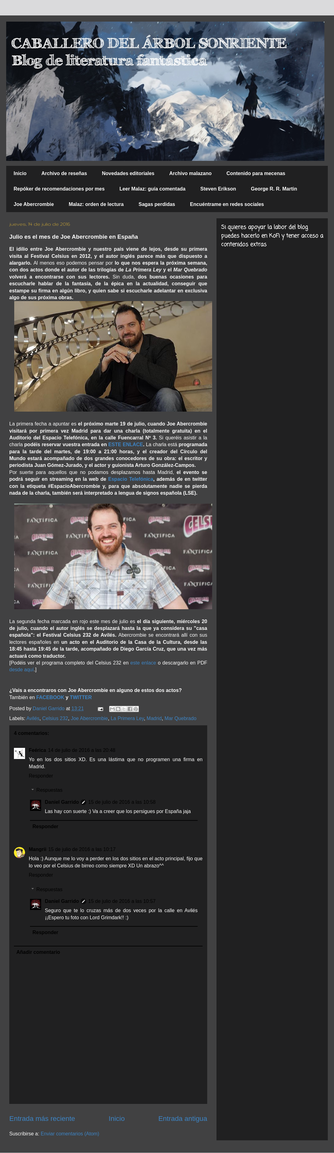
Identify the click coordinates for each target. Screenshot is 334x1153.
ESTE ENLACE (125, 444)
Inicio (20, 173)
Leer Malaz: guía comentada (152, 188)
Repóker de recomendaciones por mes (59, 188)
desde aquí (21, 669)
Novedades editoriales (128, 173)
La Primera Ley (127, 718)
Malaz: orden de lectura (96, 204)
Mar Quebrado (180, 718)
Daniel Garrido (62, 802)
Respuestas (49, 790)
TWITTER (81, 697)
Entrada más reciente (42, 1118)
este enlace (143, 662)
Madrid (154, 718)
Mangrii (37, 849)
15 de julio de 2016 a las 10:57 (122, 901)
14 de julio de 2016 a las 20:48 (81, 750)
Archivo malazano (190, 173)
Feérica (37, 750)
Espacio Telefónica (129, 479)
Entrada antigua (182, 1118)
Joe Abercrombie (34, 204)
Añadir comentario (38, 952)
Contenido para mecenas (255, 173)
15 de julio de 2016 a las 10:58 (122, 802)
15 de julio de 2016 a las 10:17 (82, 849)
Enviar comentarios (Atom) (70, 1133)
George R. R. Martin (274, 188)
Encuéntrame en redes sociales (227, 204)
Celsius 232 (55, 718)
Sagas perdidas (157, 204)
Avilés (32, 718)
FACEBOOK (50, 697)
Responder (41, 775)
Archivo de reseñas (64, 173)
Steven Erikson (218, 188)
